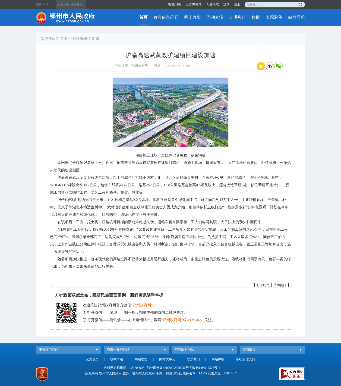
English (47, 4)
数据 (256, 17)
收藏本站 (116, 359)
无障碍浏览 (193, 4)
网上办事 (192, 17)
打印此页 (263, 285)
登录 (226, 4)
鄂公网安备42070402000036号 (168, 368)
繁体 (39, 4)
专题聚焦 (274, 17)
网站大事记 (167, 359)
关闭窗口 (279, 285)
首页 (143, 17)
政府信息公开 (165, 17)
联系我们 (193, 359)
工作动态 (76, 39)
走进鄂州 (237, 17)
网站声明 (218, 359)
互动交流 (215, 17)
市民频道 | (64, 4)
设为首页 (92, 359)
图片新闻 (92, 39)
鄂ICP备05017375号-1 (205, 368)
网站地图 (141, 359)
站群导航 (296, 17)
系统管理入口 (245, 359)
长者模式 (212, 4)
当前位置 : (53, 39)
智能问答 (174, 4)
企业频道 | (77, 4)
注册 (237, 4)
